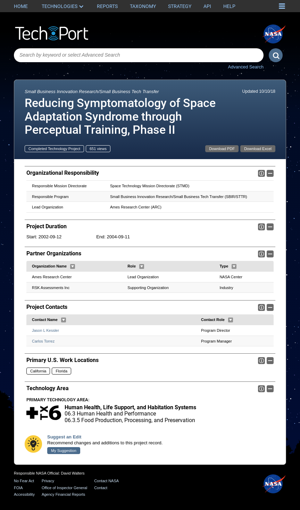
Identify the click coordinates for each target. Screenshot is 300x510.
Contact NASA (106, 481)
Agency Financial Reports (63, 494)
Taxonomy (143, 6)
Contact (100, 488)
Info (261, 173)
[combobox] (139, 55)
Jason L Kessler (45, 330)
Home (21, 6)
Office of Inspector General (64, 488)
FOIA (18, 488)
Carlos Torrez (43, 341)
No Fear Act (24, 481)
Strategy (179, 6)
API (207, 6)
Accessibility (24, 494)
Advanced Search (246, 66)
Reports (107, 6)
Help (229, 6)
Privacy (48, 481)
